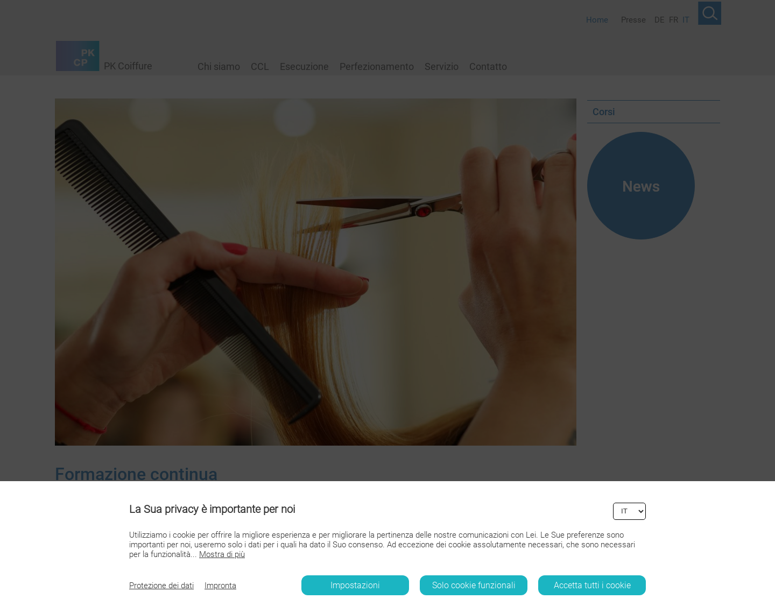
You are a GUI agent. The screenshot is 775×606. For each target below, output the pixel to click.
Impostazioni (355, 585)
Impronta (220, 585)
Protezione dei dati (161, 585)
